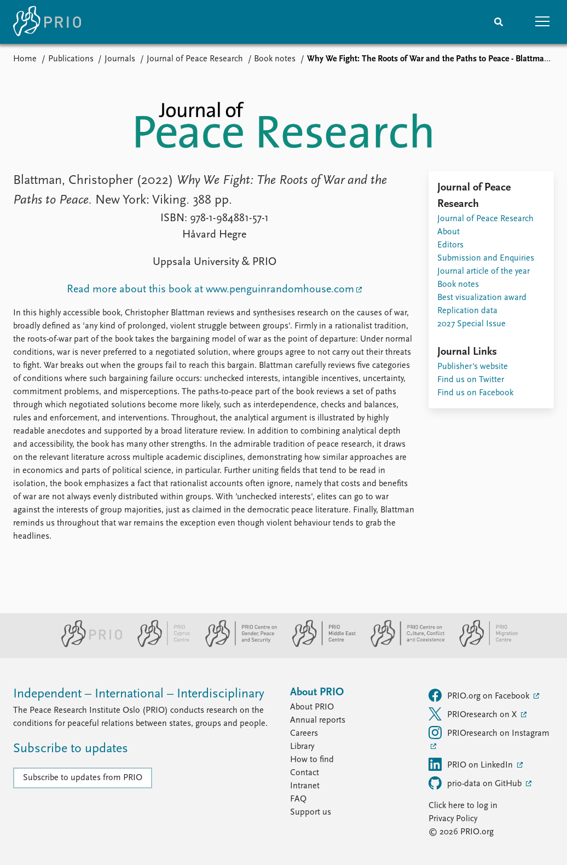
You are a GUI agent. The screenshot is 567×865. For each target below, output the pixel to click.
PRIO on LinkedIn (472, 764)
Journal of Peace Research (195, 59)
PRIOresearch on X (474, 713)
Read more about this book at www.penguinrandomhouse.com (210, 289)
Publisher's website (472, 366)
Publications (71, 59)
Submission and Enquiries (485, 258)
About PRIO (312, 707)
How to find (312, 760)
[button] (542, 22)
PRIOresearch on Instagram (489, 732)
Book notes (275, 59)
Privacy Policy (453, 819)
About (448, 232)
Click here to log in (463, 805)
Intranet (305, 786)
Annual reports (317, 720)
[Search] (498, 22)
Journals (120, 59)
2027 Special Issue (471, 324)
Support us (310, 812)
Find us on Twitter (470, 380)
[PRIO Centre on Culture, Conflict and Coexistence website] (403, 645)
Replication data (467, 311)
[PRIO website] (87, 645)
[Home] (47, 22)
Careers (304, 733)
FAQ (298, 799)
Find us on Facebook (475, 393)
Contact (304, 773)
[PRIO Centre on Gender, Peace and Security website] (236, 645)
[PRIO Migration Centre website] (482, 645)
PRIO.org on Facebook (480, 695)
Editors (450, 245)
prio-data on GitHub (476, 782)
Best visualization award (481, 297)
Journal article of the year (483, 271)
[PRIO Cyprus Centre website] (159, 645)
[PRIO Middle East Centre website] (319, 645)
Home (25, 59)
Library (302, 746)
